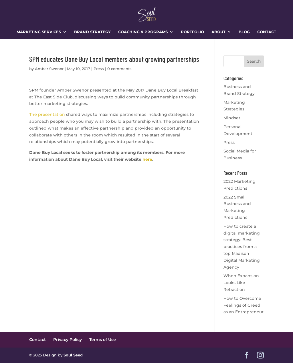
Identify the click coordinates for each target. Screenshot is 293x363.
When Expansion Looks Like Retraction (241, 282)
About (218, 32)
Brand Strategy (92, 32)
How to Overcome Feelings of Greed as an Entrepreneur (243, 305)
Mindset (231, 117)
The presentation (47, 114)
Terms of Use (102, 339)
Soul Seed (73, 355)
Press (99, 68)
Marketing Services (39, 32)
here (146, 159)
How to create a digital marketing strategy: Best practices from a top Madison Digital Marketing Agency (241, 247)
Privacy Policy (67, 339)
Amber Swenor (49, 68)
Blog (244, 32)
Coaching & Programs (143, 32)
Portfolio (192, 32)
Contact (266, 32)
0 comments (119, 68)
